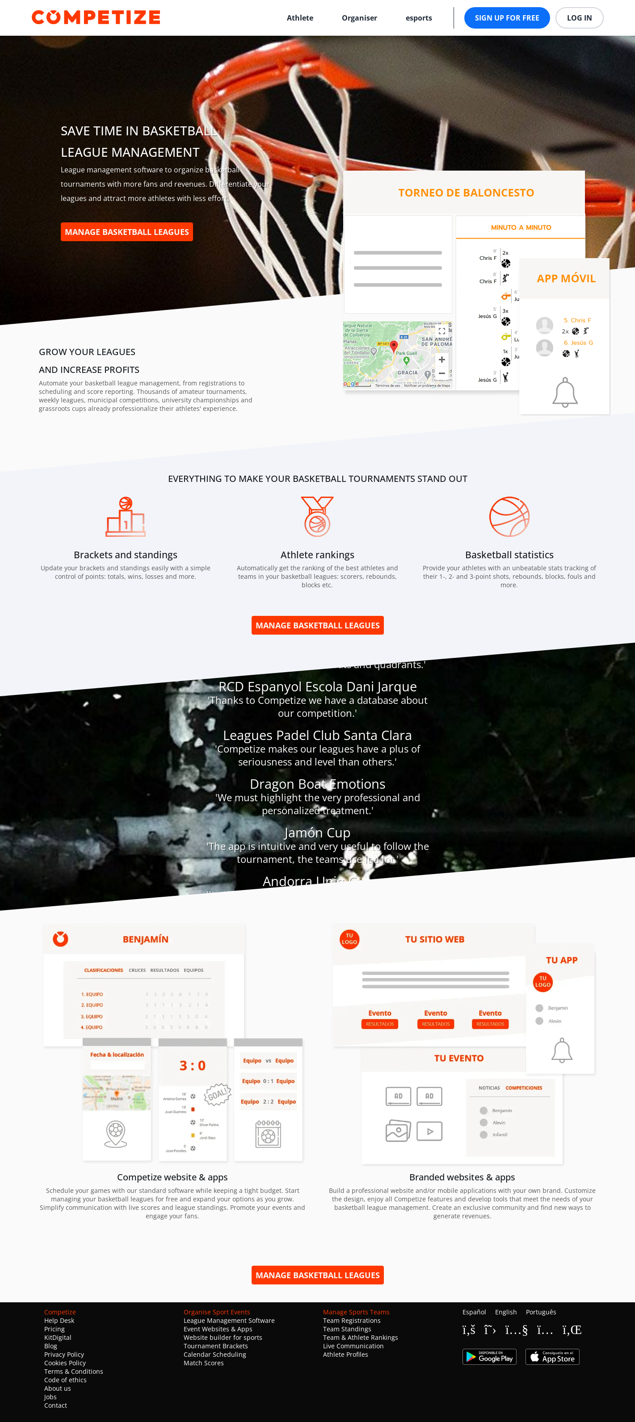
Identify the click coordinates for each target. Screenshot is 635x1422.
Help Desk (59, 1320)
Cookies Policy (65, 1363)
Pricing (54, 1329)
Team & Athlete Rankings (360, 1337)
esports (419, 18)
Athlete (300, 18)
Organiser (359, 18)
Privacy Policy (64, 1354)
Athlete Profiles (345, 1354)
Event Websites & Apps (218, 1329)
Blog (50, 1346)
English (506, 1312)
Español (474, 1312)
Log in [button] (579, 18)
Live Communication (353, 1346)
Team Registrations (352, 1320)
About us (57, 1388)
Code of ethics (65, 1380)
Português (541, 1312)
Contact (55, 1405)
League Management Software (229, 1320)
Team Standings (347, 1329)
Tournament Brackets (216, 1346)
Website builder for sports (223, 1337)
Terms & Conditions (73, 1371)
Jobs (50, 1397)
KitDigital (57, 1337)
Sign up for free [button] (507, 18)
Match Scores (204, 1363)
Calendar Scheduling (215, 1354)
